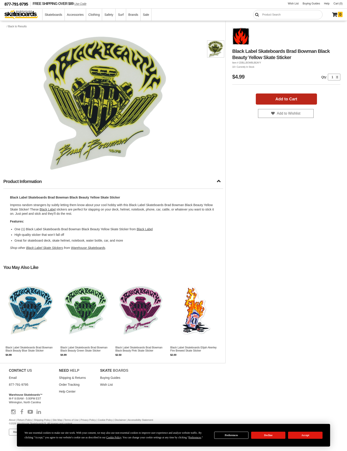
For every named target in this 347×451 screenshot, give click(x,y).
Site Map (57, 420)
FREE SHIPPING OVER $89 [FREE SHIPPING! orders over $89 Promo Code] (59, 4)
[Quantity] (334, 77)
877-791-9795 (16, 4)
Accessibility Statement (140, 420)
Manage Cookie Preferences (27, 432)
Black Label (48, 209)
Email (13, 377)
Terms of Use (71, 420)
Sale (146, 14)
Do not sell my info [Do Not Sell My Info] (64, 432)
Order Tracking (69, 384)
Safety (108, 14)
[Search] (288, 14)
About (12, 420)
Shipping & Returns (72, 377)
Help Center (67, 391)
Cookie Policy (105, 420)
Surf (121, 14)
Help (327, 3)
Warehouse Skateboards (88, 248)
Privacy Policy (88, 420)
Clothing (94, 14)
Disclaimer (120, 420)
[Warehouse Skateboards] (23, 14)
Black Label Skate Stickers (44, 248)
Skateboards (53, 14)
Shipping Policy (42, 420)
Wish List (293, 3)
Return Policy (24, 420)
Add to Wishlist (289, 113)
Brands (133, 14)
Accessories (75, 14)
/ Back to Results (17, 26)
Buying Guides (311, 3)
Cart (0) (338, 3)
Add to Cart (286, 99)
